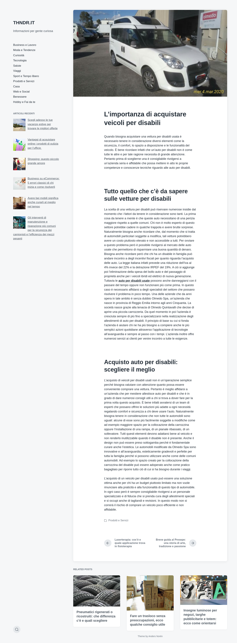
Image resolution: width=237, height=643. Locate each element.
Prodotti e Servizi (23, 81)
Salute (17, 65)
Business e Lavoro (24, 45)
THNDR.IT (24, 22)
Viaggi (17, 70)
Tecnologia (19, 60)
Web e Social (21, 91)
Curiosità (18, 55)
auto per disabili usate (134, 280)
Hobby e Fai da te (24, 102)
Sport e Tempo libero (26, 76)
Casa (16, 86)
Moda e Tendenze (24, 50)
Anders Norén (155, 636)
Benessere (19, 96)
